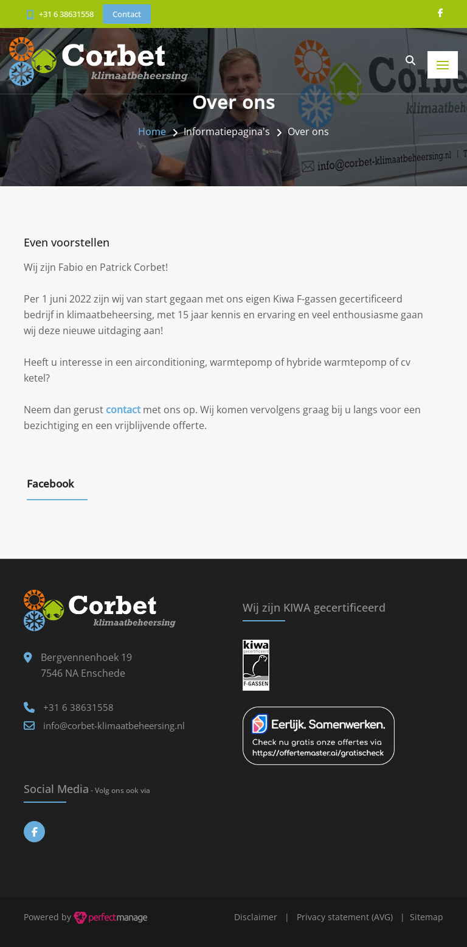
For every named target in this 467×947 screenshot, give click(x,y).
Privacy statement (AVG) (345, 917)
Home (152, 131)
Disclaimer (255, 917)
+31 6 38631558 (66, 14)
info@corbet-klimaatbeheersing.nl (114, 725)
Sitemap (426, 917)
